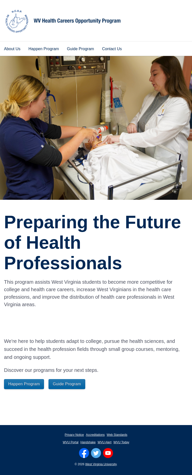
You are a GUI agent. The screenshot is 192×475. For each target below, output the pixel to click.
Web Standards (117, 435)
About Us (12, 49)
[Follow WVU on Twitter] (96, 453)
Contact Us (112, 49)
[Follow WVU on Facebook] (84, 453)
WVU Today (121, 442)
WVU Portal (70, 442)
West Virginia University (100, 464)
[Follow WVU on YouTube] (108, 453)
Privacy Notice (74, 435)
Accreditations (95, 435)
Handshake (88, 442)
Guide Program (80, 49)
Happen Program (43, 49)
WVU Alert (104, 442)
